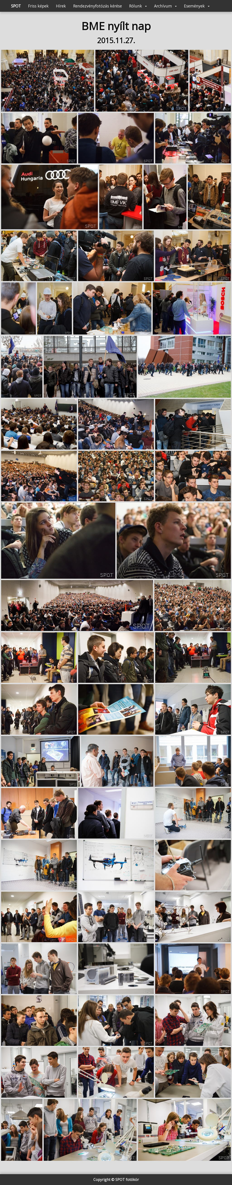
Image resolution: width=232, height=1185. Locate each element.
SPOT (16, 6)
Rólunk (138, 6)
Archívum (165, 6)
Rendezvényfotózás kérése (97, 6)
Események (197, 6)
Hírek (61, 6)
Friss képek (38, 6)
